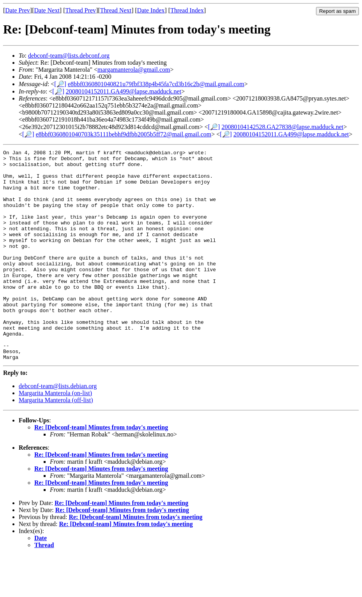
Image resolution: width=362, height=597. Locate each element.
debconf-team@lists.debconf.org (68, 55)
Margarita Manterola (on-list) (55, 435)
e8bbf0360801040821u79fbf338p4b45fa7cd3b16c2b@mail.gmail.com (156, 84)
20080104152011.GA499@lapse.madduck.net (123, 91)
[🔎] (60, 84)
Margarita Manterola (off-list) (56, 442)
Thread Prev (80, 10)
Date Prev (17, 10)
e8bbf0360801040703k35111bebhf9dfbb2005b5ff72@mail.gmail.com (124, 134)
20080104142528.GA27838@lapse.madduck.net (282, 127)
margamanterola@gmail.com (133, 69)
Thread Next (115, 10)
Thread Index (187, 10)
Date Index (151, 10)
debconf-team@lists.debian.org (58, 428)
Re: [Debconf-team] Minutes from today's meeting (101, 469)
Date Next (47, 10)
